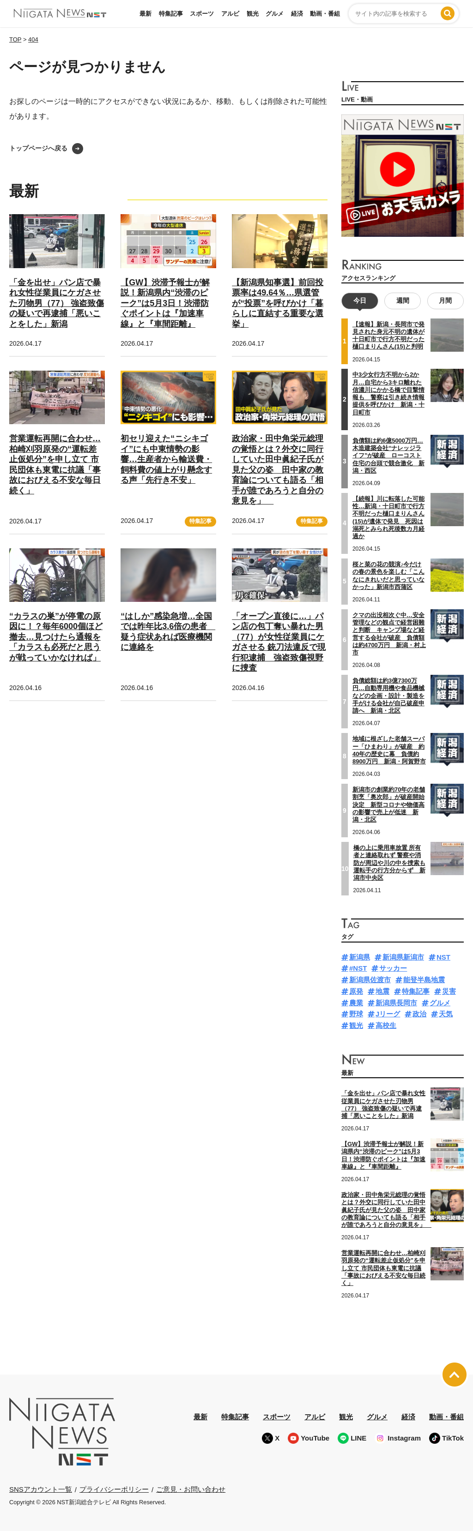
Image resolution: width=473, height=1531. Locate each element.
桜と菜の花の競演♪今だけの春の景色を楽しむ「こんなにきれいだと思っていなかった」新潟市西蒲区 (388, 575)
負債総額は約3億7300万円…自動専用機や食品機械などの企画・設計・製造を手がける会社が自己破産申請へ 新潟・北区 (388, 695)
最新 (145, 13)
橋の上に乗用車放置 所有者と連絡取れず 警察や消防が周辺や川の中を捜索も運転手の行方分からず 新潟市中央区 (389, 862)
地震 (382, 991)
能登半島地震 (424, 980)
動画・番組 (325, 13)
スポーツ (202, 13)
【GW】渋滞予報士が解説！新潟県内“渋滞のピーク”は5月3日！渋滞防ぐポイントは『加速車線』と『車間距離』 (165, 303)
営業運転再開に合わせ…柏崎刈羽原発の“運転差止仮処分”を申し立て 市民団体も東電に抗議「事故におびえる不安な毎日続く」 (383, 1267)
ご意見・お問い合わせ (190, 1489)
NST (443, 957)
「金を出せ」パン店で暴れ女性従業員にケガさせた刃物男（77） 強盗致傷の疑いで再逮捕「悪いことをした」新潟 (56, 303)
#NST (358, 968)
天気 (446, 1014)
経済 (297, 13)
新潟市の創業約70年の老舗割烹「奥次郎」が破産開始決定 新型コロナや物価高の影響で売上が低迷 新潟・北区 (388, 804)
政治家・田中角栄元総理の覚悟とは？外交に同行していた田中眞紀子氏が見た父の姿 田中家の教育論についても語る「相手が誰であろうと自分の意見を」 (277, 469)
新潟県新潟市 (403, 957)
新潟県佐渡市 (370, 980)
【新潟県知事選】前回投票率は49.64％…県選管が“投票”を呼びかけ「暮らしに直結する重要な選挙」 (277, 303)
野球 (356, 1014)
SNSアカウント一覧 (40, 1489)
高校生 (386, 1025)
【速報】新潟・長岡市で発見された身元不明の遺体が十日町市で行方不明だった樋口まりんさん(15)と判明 (388, 335)
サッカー (393, 968)
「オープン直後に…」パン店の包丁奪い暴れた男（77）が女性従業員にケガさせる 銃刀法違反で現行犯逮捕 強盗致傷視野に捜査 (279, 642)
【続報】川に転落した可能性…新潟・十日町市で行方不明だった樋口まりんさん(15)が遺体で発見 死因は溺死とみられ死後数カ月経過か (388, 517)
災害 (449, 991)
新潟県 (359, 957)
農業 (356, 1003)
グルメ (275, 13)
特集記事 (171, 13)
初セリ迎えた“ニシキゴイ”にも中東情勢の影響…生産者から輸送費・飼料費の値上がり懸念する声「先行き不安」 (166, 459)
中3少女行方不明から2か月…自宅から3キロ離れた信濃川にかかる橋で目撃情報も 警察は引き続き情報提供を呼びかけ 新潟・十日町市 (388, 393)
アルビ (230, 13)
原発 (356, 991)
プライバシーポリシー (114, 1489)
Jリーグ (388, 1014)
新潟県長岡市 (396, 1003)
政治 (419, 1014)
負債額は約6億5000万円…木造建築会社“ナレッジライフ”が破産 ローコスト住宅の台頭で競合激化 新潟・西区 (388, 455)
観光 (253, 13)
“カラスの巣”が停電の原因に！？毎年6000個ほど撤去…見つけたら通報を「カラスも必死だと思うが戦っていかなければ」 (56, 637)
